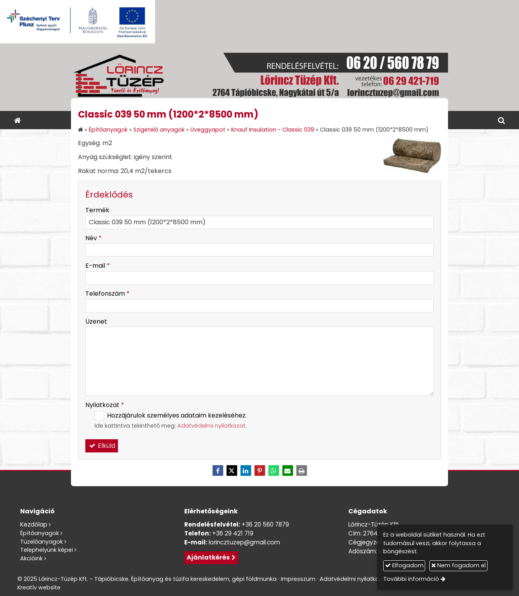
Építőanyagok (39, 533)
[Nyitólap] (259, 77)
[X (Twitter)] (231, 470)
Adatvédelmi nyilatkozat (211, 426)
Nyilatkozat (104, 404)
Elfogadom (405, 565)
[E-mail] (287, 470)
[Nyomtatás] (301, 470)
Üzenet (96, 321)
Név (93, 238)
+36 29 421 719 (232, 533)
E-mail (97, 265)
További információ (413, 579)
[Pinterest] (259, 470)
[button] (501, 120)
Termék (97, 210)
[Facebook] (217, 470)
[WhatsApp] (273, 470)
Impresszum (298, 579)
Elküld (101, 445)
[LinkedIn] (245, 470)
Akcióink (31, 558)
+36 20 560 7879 (265, 524)
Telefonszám (107, 293)
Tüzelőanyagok (41, 542)
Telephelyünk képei (46, 550)
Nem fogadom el (460, 565)
